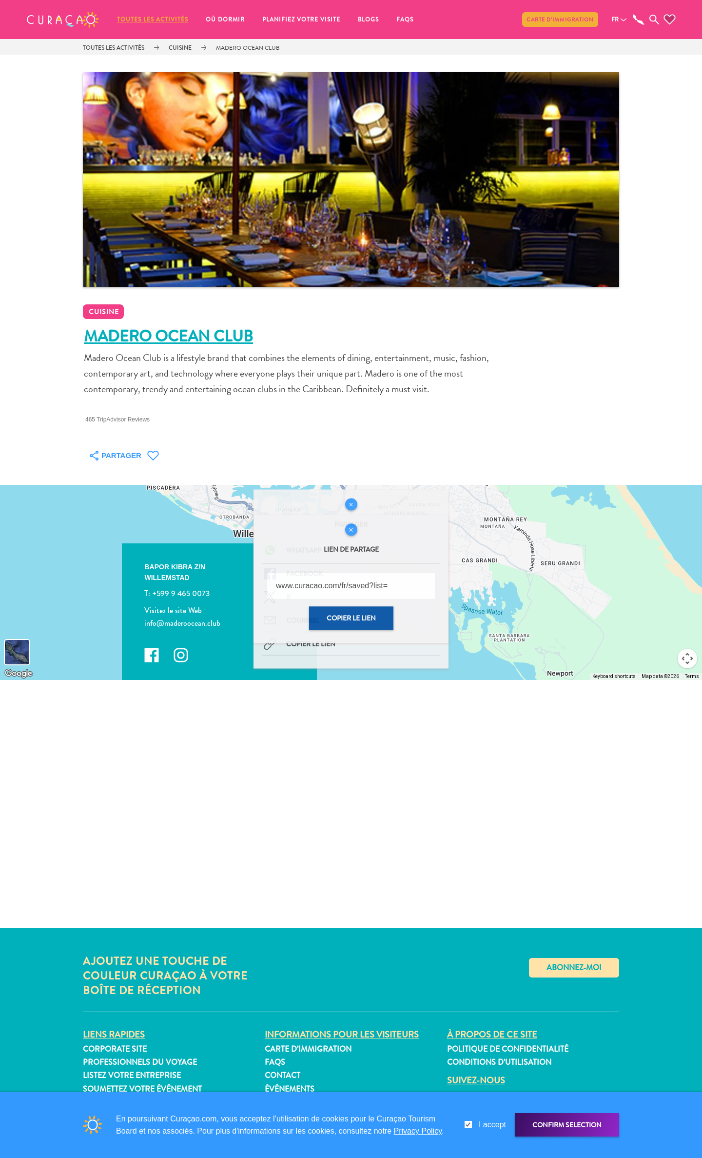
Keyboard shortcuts (614, 676)
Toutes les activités (152, 19)
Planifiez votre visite (301, 19)
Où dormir (225, 19)
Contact (282, 1075)
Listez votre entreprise (132, 1075)
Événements (289, 1089)
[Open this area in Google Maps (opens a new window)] (18, 673)
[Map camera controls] (687, 658)
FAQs (404, 19)
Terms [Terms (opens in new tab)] (692, 676)
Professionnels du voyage (140, 1062)
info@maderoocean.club (182, 622)
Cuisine (180, 47)
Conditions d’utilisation (499, 1062)
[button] (62, 19)
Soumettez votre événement (142, 1089)
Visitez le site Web (173, 610)
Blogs (368, 19)
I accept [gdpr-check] (492, 1124)
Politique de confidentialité (507, 1049)
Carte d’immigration (560, 19)
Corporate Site (115, 1049)
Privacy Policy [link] (418, 1131)
